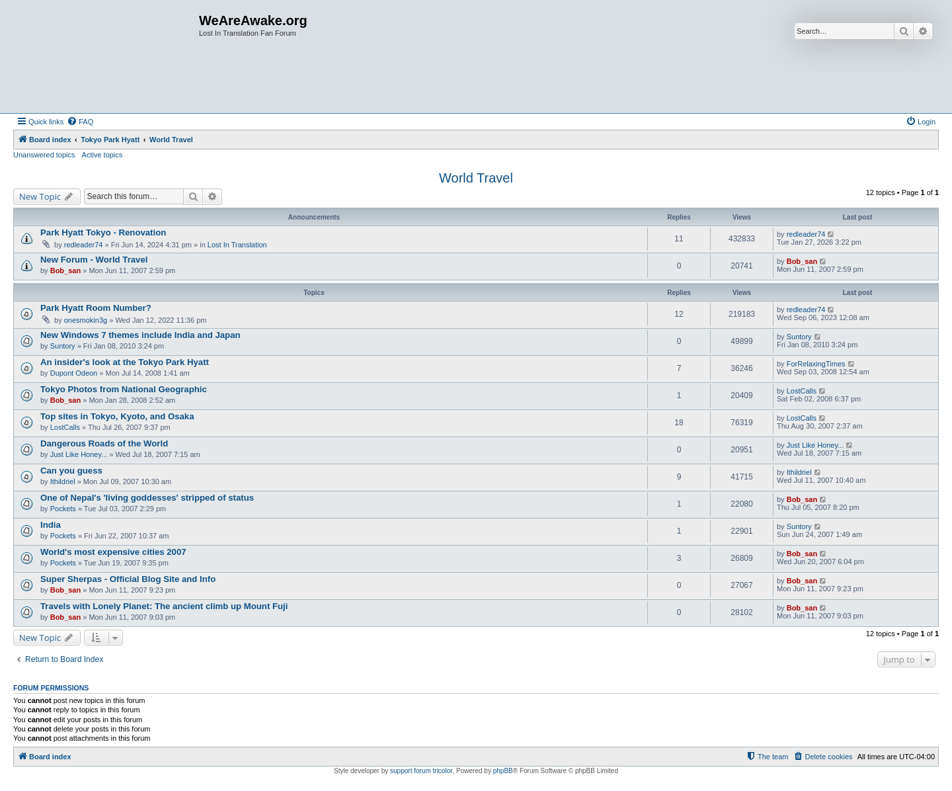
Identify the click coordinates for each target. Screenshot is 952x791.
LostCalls (801, 391)
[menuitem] (80, 122)
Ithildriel (62, 481)
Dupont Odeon (74, 373)
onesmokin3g (85, 320)
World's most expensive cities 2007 (113, 552)
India (50, 525)
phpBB (503, 770)
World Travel (476, 178)
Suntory (62, 346)
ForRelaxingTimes (816, 364)
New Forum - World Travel (93, 260)
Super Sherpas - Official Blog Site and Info (128, 579)
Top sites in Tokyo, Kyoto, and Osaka (117, 416)
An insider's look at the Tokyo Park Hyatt (124, 362)
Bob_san (65, 270)
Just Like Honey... (79, 454)
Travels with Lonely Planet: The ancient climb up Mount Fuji (164, 606)
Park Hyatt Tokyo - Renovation (103, 232)
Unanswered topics (44, 155)
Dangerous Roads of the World (104, 443)
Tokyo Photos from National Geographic (123, 389)
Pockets (63, 509)
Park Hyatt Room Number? (95, 308)
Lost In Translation (237, 245)
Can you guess (71, 471)
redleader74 (83, 245)
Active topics (102, 155)
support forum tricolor (421, 770)
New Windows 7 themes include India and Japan (140, 335)
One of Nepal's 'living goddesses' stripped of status (147, 498)
